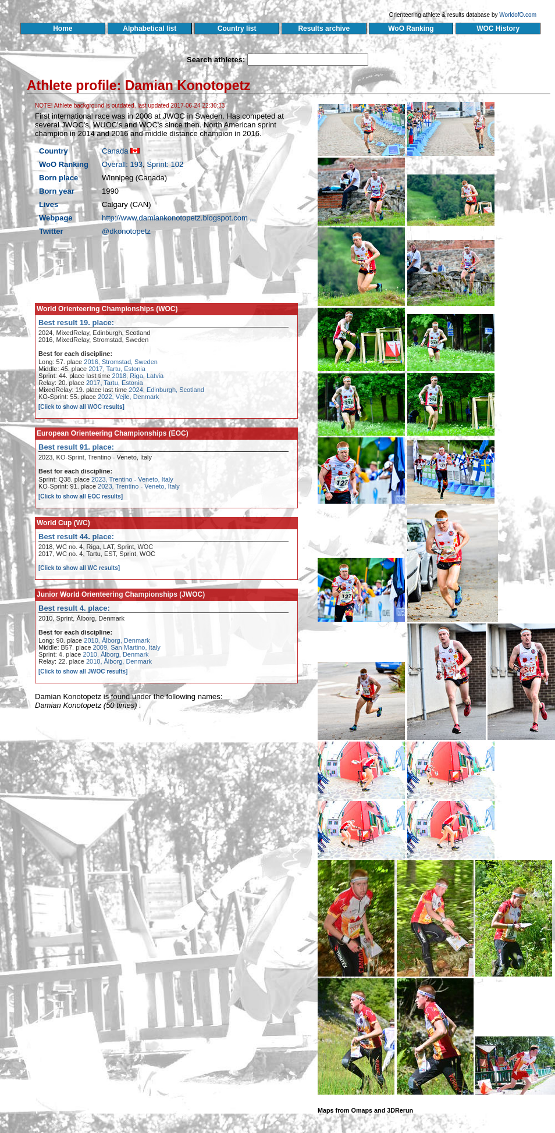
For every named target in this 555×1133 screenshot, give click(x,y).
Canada (115, 151)
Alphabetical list (149, 28)
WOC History (497, 28)
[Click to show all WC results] (79, 568)
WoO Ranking (411, 28)
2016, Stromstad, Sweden (121, 361)
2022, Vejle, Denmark (128, 396)
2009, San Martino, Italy (127, 647)
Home (62, 28)
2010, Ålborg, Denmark (117, 640)
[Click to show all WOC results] (81, 407)
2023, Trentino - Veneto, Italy (132, 479)
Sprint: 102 (165, 164)
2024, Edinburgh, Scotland (166, 389)
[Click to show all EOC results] (80, 496)
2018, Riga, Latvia (138, 375)
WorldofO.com (517, 15)
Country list (237, 28)
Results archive (324, 28)
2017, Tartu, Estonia (116, 368)
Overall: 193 (122, 164)
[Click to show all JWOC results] (82, 671)
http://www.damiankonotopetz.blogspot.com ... (179, 217)
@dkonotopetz (126, 231)
